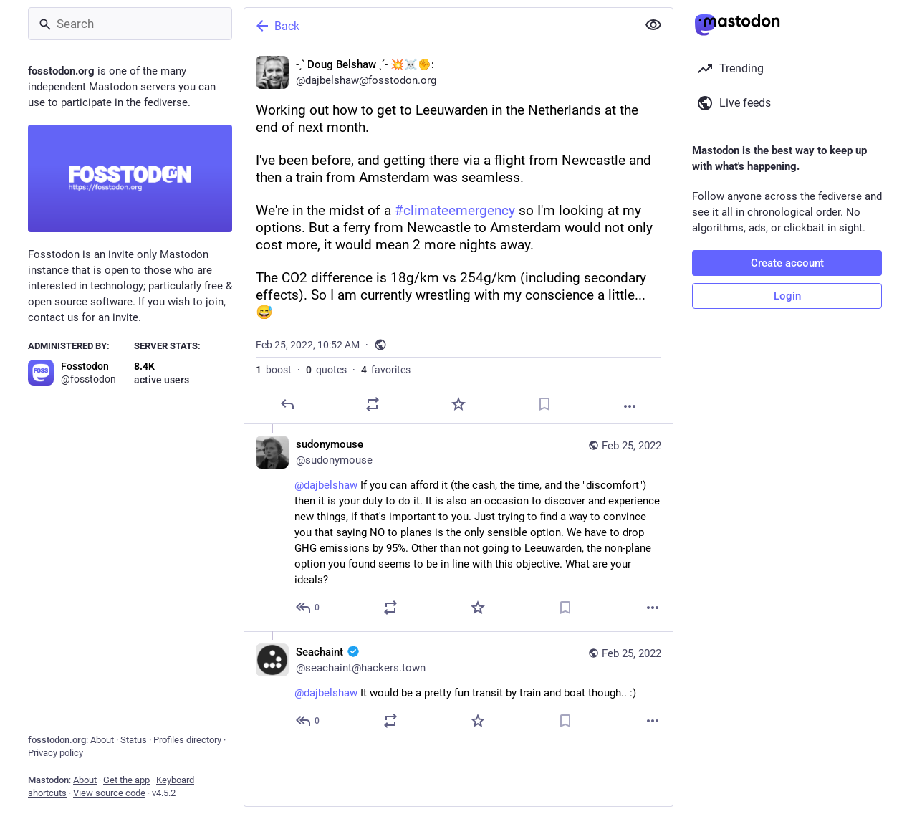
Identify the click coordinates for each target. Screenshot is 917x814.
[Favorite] (458, 404)
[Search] (130, 23)
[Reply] (287, 404)
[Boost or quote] (372, 404)
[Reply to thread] (308, 607)
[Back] (439, 26)
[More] (629, 406)
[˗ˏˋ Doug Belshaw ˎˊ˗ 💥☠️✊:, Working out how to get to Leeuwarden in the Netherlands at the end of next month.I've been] (458, 234)
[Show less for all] (653, 25)
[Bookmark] (544, 404)
